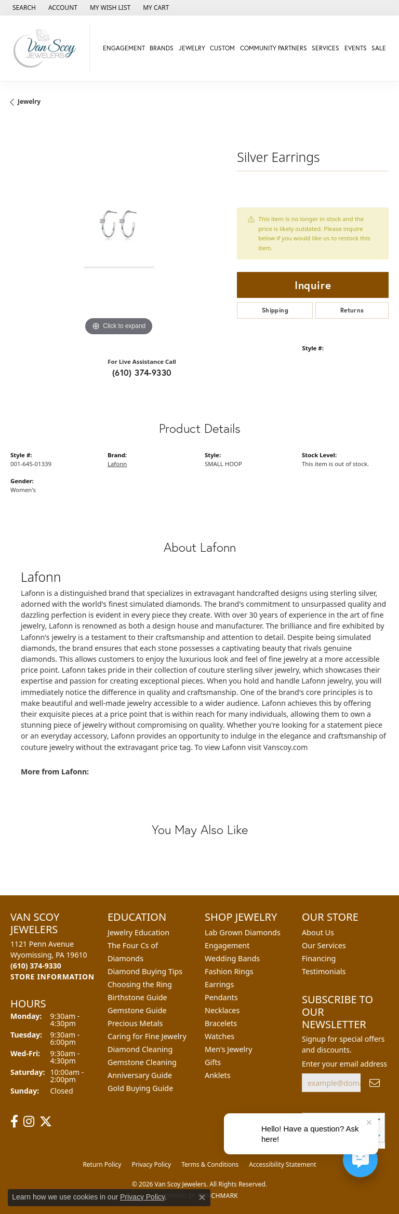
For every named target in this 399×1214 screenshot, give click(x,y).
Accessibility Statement (282, 1164)
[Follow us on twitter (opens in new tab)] (45, 1121)
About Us (318, 932)
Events (355, 48)
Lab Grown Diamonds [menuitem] (243, 932)
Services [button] (325, 48)
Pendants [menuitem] (221, 997)
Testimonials (323, 971)
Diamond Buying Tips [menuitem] (145, 971)
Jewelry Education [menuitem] (138, 932)
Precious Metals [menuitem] (135, 1023)
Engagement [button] (124, 48)
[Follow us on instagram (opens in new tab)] (28, 1121)
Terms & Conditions (209, 1164)
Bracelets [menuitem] (221, 1023)
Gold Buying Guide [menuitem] (140, 1088)
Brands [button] (162, 48)
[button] (23, 8)
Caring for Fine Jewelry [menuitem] (147, 1036)
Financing (319, 958)
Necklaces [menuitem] (222, 1010)
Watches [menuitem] (219, 1036)
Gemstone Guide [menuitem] (137, 1010)
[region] (118, 230)
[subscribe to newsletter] (375, 1083)
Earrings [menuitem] (219, 984)
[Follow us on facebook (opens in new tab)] (14, 1121)
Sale (378, 48)
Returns (352, 310)
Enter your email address (344, 1064)
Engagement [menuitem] (227, 945)
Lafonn (117, 464)
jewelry (29, 101)
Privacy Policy (151, 1164)
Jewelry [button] (192, 48)
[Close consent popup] (202, 1197)
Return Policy (102, 1164)
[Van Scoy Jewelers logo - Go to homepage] (47, 48)
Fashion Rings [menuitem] (229, 971)
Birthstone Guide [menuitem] (137, 997)
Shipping (275, 310)
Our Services (324, 945)
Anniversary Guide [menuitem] (140, 1075)
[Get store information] (52, 976)
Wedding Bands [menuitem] (232, 958)
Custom (222, 48)
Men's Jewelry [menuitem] (228, 1049)
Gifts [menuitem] (213, 1062)
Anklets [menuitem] (218, 1075)
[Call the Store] (35, 966)
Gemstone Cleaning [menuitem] (142, 1062)
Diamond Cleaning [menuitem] (140, 1049)
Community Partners (273, 48)
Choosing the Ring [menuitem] (140, 984)
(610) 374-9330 (142, 372)
